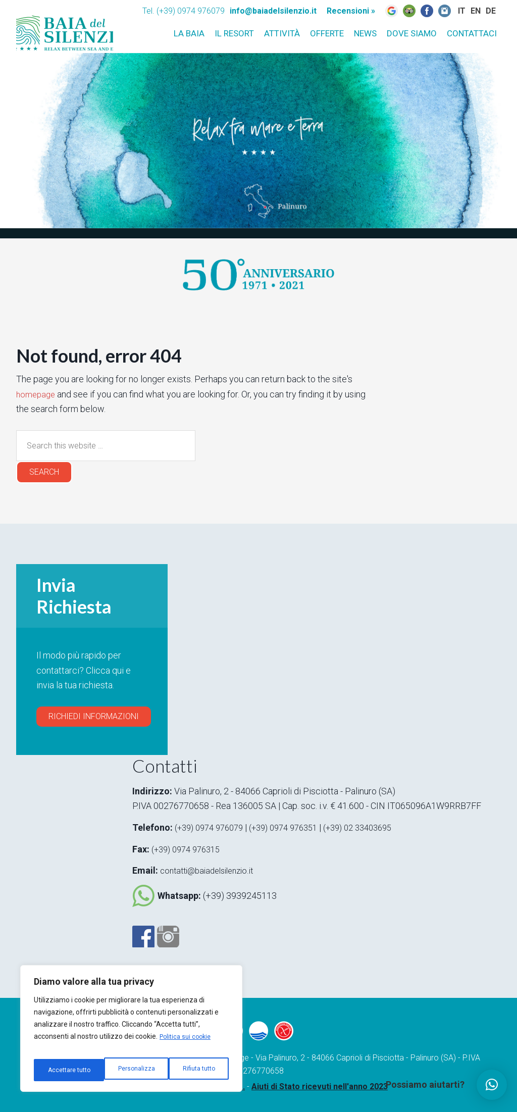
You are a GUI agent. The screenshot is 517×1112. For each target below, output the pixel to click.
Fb (427, 11)
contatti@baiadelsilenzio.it (211, 870)
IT (459, 25)
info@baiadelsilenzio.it (273, 11)
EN (474, 25)
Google (391, 11)
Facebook (143, 935)
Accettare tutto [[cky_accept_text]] (194, 1070)
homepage (37, 394)
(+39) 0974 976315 (189, 849)
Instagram (444, 11)
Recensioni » (351, 11)
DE (490, 25)
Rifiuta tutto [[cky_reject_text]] (127, 1070)
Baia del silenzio (79, 23)
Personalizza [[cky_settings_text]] (64, 1070)
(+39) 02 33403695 (376, 827)
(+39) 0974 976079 (212, 827)
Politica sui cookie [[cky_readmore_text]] (188, 1045)
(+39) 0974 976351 (295, 827)
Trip (409, 11)
